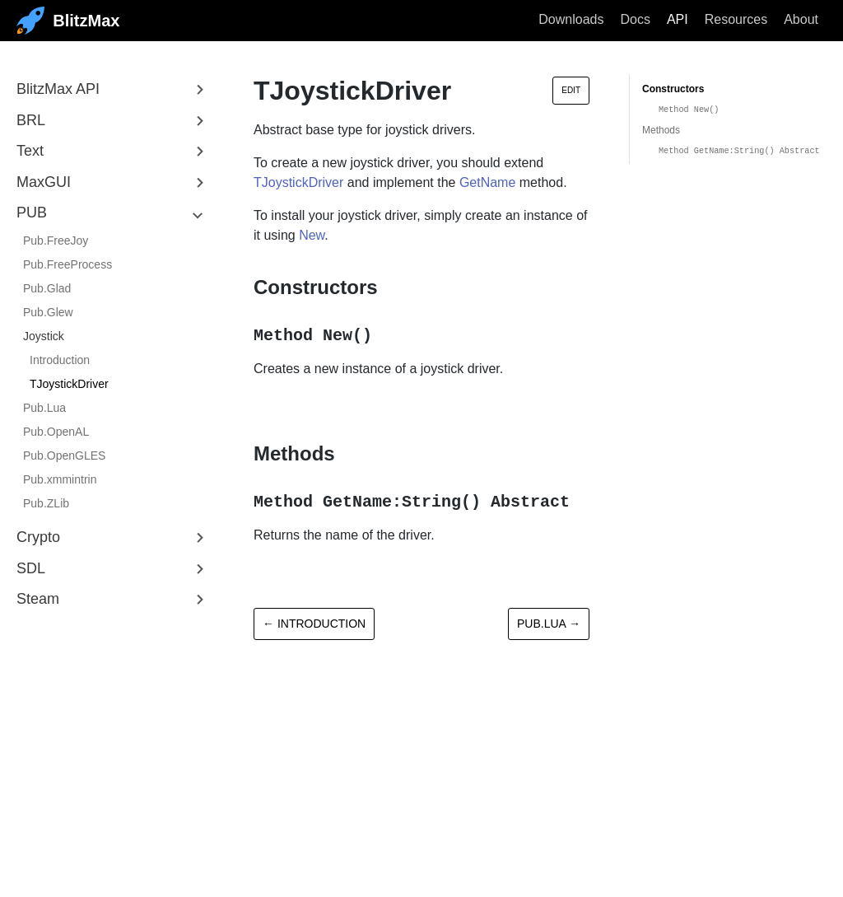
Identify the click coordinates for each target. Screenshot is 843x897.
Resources (736, 19)
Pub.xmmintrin (59, 479)
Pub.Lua (44, 407)
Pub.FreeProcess (67, 264)
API (677, 19)
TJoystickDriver (69, 383)
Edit (570, 90)
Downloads (570, 19)
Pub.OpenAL (56, 431)
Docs (635, 19)
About (801, 19)
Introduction (60, 360)
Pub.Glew (48, 312)
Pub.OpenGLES (64, 455)
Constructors (673, 89)
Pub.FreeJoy (55, 240)
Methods (661, 130)
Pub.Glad (47, 288)
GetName (487, 182)
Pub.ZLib (46, 503)
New (311, 235)
